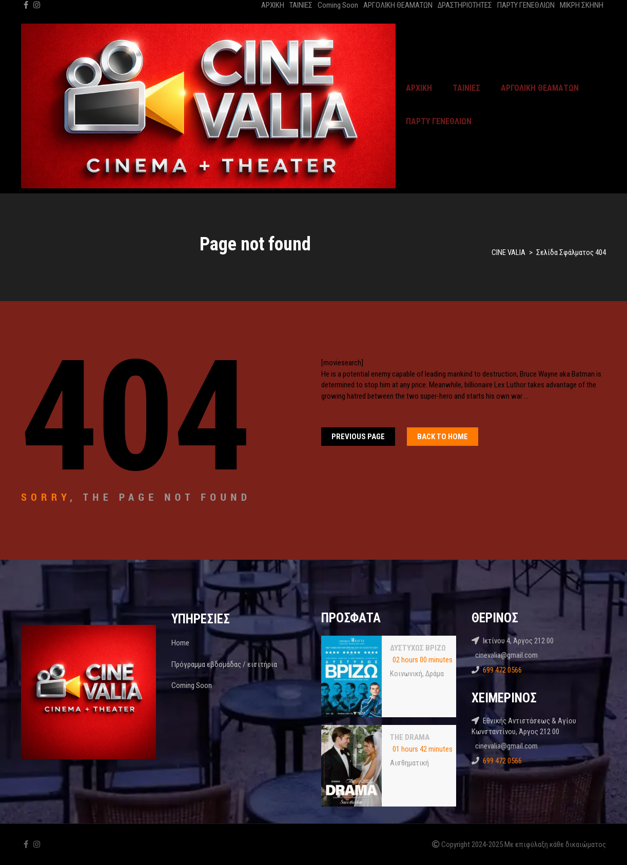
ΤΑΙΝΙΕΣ (300, 5)
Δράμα (434, 673)
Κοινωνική (406, 673)
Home (180, 642)
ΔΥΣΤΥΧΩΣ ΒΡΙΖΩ (418, 648)
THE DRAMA (409, 737)
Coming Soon (338, 5)
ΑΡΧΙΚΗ (272, 5)
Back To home (442, 436)
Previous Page (358, 436)
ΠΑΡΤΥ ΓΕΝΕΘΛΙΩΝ (526, 5)
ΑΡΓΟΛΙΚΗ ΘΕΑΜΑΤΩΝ (398, 5)
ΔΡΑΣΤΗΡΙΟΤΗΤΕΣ (465, 5)
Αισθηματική (409, 763)
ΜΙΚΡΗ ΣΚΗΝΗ (581, 5)
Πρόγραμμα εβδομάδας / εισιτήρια (224, 664)
